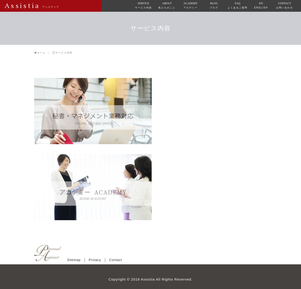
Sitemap (74, 260)
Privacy (95, 260)
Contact (115, 260)
